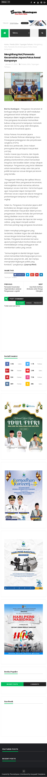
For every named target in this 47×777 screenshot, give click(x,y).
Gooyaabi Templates (38, 774)
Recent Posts (12, 684)
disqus (28, 303)
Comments (34, 684)
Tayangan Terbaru (26, 45)
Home (6, 45)
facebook (38, 303)
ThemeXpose (14, 774)
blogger (20, 303)
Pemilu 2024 (14, 45)
